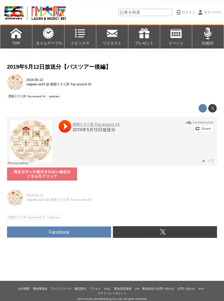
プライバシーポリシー (112, 293)
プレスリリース (61, 288)
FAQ (107, 288)
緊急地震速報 (123, 288)
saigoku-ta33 (36, 84)
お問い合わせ (186, 288)
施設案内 (80, 288)
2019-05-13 (35, 80)
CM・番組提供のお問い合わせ (154, 288)
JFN (200, 288)
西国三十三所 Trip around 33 (70, 84)
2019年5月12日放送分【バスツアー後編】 (59, 67)
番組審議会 (40, 288)
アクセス (95, 288)
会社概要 (24, 288)
